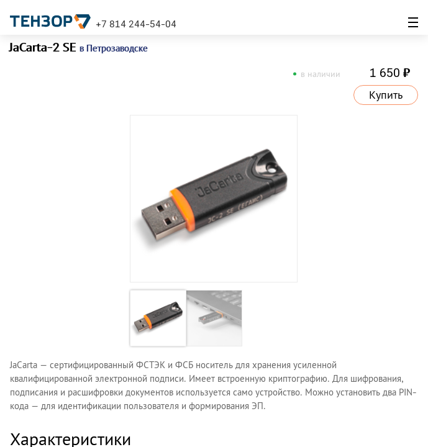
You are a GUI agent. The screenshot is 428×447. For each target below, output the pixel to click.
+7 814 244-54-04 (136, 24)
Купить (386, 95)
